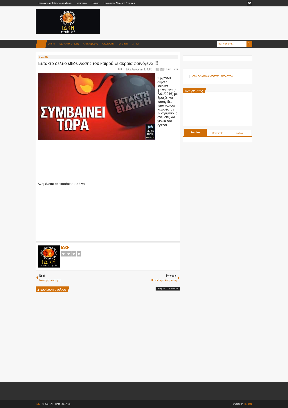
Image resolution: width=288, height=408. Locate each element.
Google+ (73, 253)
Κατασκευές (81, 3)
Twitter (68, 253)
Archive (239, 133)
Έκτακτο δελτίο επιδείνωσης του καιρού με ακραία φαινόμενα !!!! (98, 63)
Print (167, 69)
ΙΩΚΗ (121, 69)
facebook (249, 3)
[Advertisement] (185, 18)
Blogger (161, 288)
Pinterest (79, 253)
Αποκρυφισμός (90, 43)
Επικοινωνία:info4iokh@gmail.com (54, 3)
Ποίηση (95, 3)
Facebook (63, 253)
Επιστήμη (123, 43)
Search (249, 44)
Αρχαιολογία (108, 43)
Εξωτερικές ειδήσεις (69, 43)
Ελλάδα (51, 43)
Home (41, 44)
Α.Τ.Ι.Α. (135, 43)
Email (174, 69)
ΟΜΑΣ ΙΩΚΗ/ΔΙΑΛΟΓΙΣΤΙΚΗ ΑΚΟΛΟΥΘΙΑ (212, 76)
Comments (217, 133)
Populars (195, 132)
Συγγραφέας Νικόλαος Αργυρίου (119, 3)
